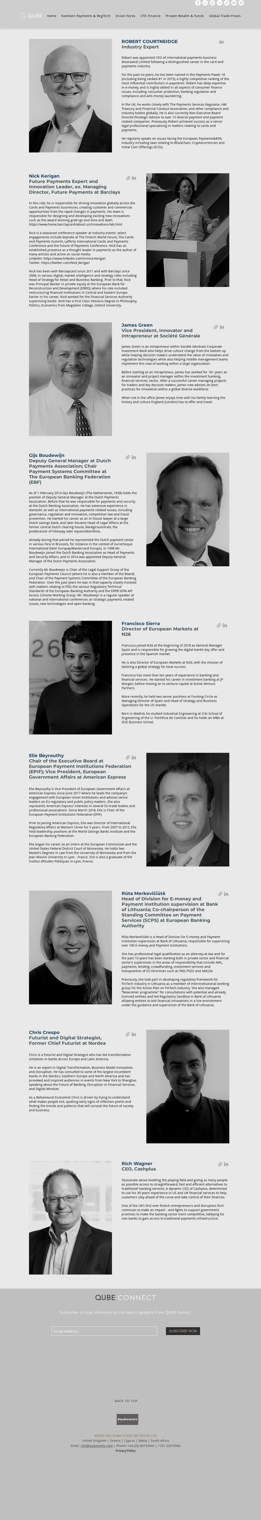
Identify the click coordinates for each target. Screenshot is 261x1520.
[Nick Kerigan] (134, 178)
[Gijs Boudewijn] (134, 457)
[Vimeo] (241, 3)
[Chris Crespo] (134, 1034)
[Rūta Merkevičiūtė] (226, 894)
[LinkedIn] (205, 3)
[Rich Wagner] (226, 1164)
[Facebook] (198, 3)
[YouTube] (234, 3)
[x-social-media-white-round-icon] (219, 3)
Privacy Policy (126, 1451)
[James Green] (222, 327)
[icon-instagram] (212, 3)
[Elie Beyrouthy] (134, 757)
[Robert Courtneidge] (221, 42)
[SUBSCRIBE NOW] (183, 1331)
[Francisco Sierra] (225, 625)
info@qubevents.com (97, 1446)
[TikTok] (227, 3)
